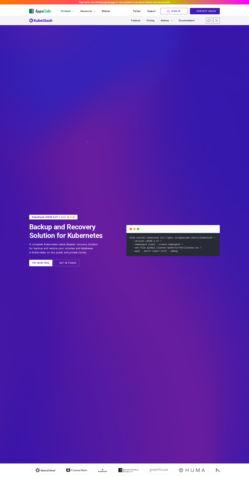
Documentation (187, 20)
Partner (137, 11)
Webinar (106, 11)
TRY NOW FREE (43, 263)
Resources (88, 11)
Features (135, 20)
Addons (166, 20)
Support (151, 11)
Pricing (150, 20)
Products (67, 11)
